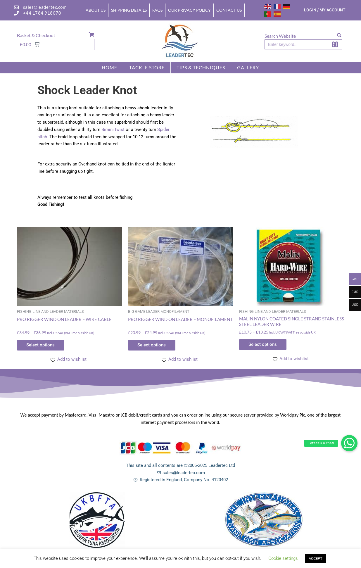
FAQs (157, 10)
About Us (96, 10)
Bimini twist (113, 129)
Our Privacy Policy (189, 10)
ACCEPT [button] (315, 558)
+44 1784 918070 (42, 12)
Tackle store (147, 67)
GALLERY (248, 67)
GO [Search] (335, 44)
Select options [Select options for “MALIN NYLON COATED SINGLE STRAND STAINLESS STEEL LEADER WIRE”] (265, 344)
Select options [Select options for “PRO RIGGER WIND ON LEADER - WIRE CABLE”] (43, 345)
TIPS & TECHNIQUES (201, 67)
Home (109, 67)
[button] (349, 443)
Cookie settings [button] (283, 558)
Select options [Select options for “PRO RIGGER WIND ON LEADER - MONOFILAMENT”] (154, 345)
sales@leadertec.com (45, 7)
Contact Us (229, 10)
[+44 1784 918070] (16, 13)
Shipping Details (129, 10)
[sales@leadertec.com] (16, 7)
